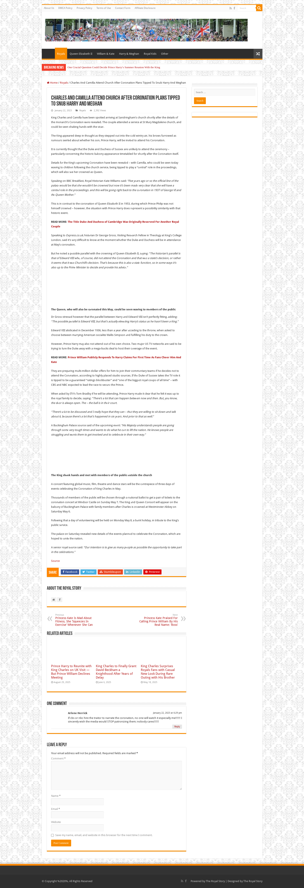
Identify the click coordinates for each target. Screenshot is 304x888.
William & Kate (105, 53)
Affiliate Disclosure (145, 8)
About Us (49, 8)
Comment (58, 758)
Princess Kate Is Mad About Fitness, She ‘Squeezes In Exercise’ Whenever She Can (77, 620)
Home (49, 53)
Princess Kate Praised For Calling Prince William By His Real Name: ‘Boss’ (156, 620)
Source (55, 560)
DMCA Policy (65, 8)
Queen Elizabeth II (81, 53)
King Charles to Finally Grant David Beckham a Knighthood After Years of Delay (116, 671)
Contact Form (122, 8)
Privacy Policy (84, 8)
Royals (61, 53)
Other (164, 53)
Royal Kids (150, 53)
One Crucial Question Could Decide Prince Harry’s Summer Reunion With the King (114, 67)
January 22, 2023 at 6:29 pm (167, 712)
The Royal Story (215, 881)
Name (56, 795)
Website (56, 822)
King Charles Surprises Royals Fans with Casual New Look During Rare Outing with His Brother (158, 671)
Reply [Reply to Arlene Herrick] (177, 726)
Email (55, 809)
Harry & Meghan (129, 53)
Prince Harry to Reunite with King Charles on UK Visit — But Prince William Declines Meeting (71, 671)
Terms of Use (103, 8)
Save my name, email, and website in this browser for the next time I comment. (103, 835)
